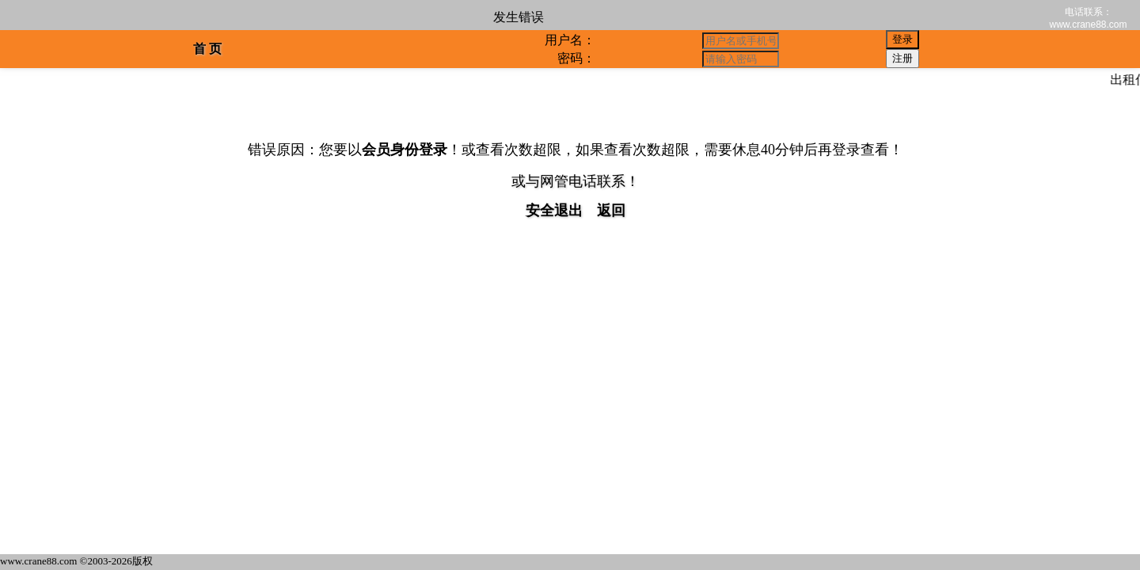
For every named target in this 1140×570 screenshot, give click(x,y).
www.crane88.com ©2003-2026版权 (76, 561)
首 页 (207, 48)
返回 (611, 210)
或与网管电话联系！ (575, 181)
